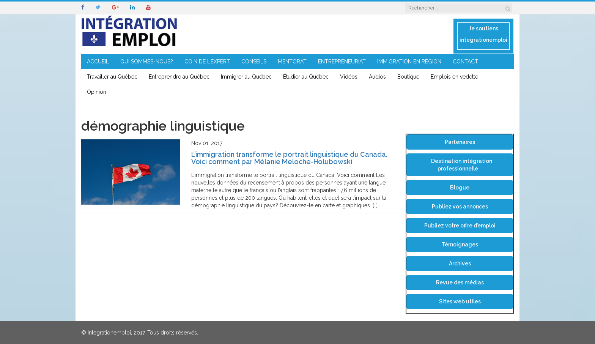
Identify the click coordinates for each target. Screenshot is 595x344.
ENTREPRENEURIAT (342, 61)
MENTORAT (292, 61)
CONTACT (465, 61)
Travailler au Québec (112, 77)
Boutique (408, 77)
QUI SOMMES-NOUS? (146, 61)
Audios (377, 77)
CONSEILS (253, 61)
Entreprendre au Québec (179, 77)
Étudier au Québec (306, 77)
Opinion (96, 92)
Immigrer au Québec (246, 77)
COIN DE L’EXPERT (207, 61)
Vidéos (348, 77)
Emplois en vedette (454, 77)
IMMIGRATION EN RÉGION (409, 61)
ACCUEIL (98, 61)
